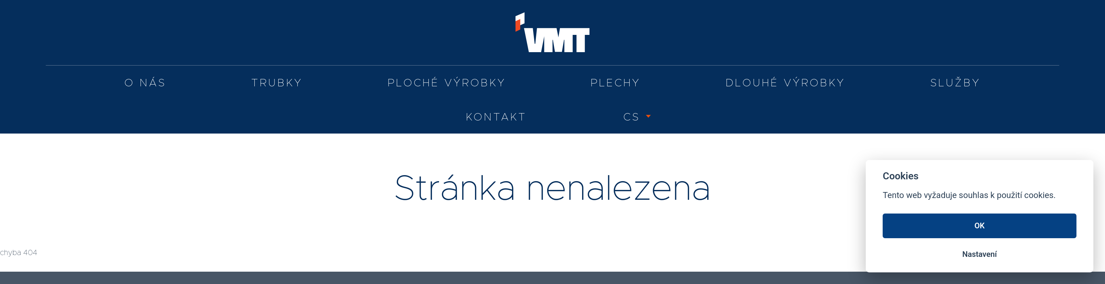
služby (955, 83)
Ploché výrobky (447, 83)
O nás (145, 83)
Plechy (616, 83)
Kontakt (496, 117)
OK (980, 225)
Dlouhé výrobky (785, 83)
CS (631, 117)
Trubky (277, 83)
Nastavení (979, 254)
